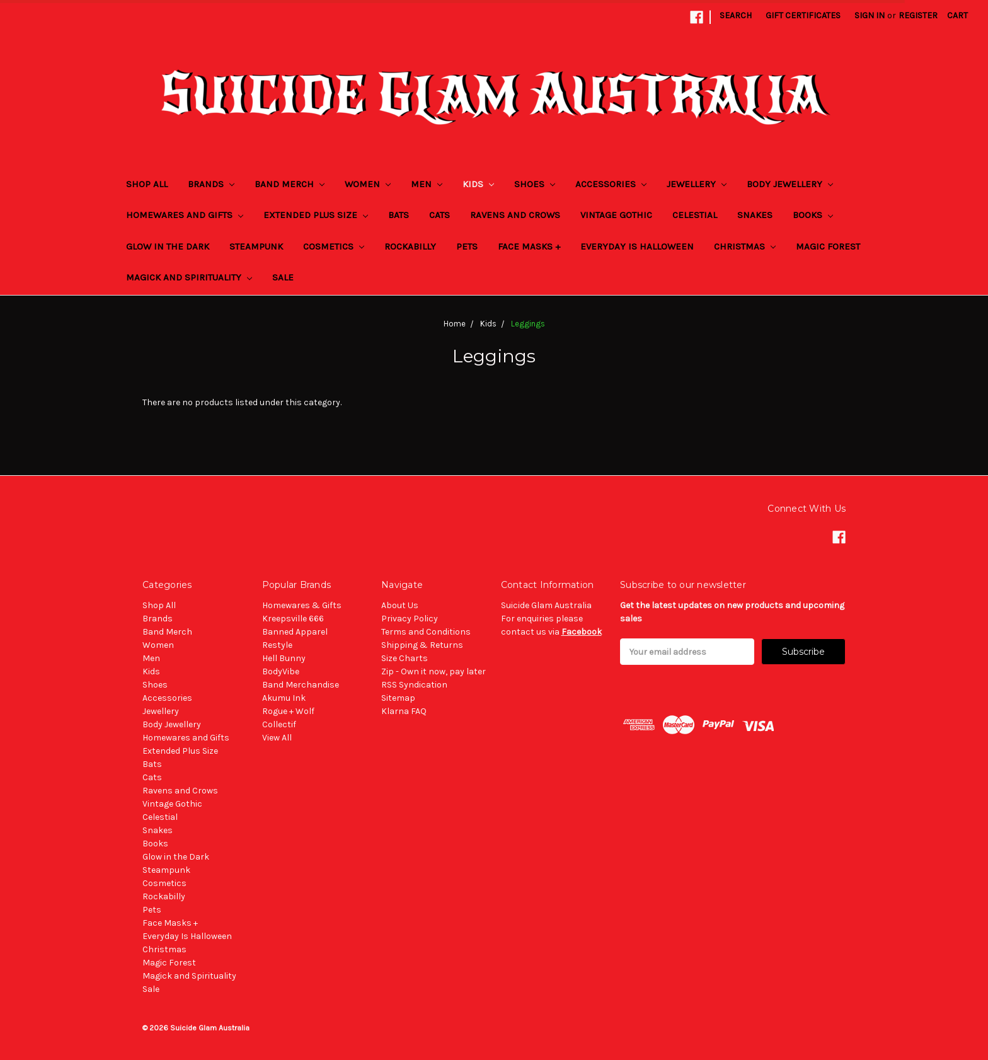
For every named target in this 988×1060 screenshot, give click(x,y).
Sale (283, 277)
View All (277, 737)
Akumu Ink (284, 698)
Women (368, 184)
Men (426, 184)
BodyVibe (280, 671)
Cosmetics (333, 246)
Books (813, 215)
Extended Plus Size (315, 215)
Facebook (581, 631)
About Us (399, 605)
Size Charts (404, 658)
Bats (398, 215)
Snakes (755, 215)
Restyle (277, 645)
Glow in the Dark (167, 246)
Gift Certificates (803, 15)
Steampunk (256, 246)
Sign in (869, 15)
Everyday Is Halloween (637, 246)
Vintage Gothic (616, 215)
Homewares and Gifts (184, 215)
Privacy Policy (409, 618)
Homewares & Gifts (302, 605)
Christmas (745, 246)
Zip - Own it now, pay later (433, 671)
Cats (439, 215)
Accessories (610, 184)
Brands (211, 184)
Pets (467, 246)
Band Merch (290, 184)
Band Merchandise (300, 684)
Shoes (534, 184)
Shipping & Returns (422, 645)
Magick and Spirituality (189, 277)
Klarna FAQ (404, 711)
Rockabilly (410, 246)
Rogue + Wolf (288, 711)
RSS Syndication (414, 684)
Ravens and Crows (515, 215)
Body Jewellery (790, 184)
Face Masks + (529, 246)
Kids (478, 184)
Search (736, 15)
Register (918, 15)
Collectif (279, 724)
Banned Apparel (295, 631)
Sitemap (398, 698)
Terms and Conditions (426, 631)
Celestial (694, 215)
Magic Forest (828, 246)
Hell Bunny (284, 658)
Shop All (147, 184)
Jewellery (697, 184)
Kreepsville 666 (293, 618)
